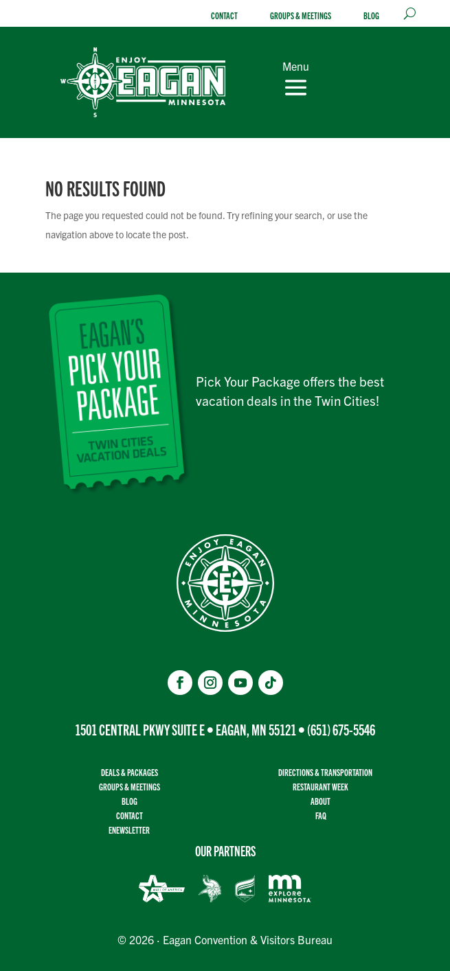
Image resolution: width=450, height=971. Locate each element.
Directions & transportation (325, 772)
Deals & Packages (129, 772)
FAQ (320, 815)
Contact (224, 15)
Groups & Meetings (300, 15)
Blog (371, 15)
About (320, 801)
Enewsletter (129, 830)
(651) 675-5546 (341, 729)
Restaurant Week (320, 786)
